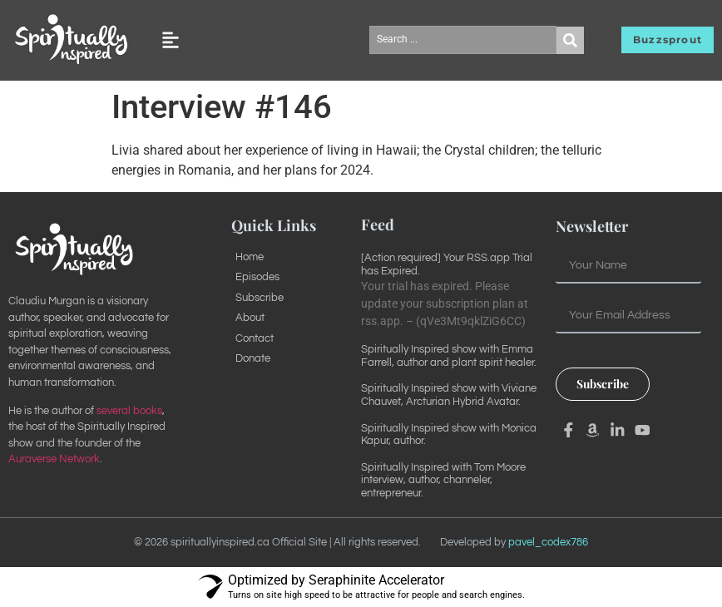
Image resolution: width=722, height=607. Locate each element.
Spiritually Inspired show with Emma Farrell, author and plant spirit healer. (449, 355)
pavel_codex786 (548, 542)
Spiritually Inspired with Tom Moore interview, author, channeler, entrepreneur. (443, 480)
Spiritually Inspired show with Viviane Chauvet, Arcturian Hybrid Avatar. (449, 394)
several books (129, 411)
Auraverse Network (54, 459)
